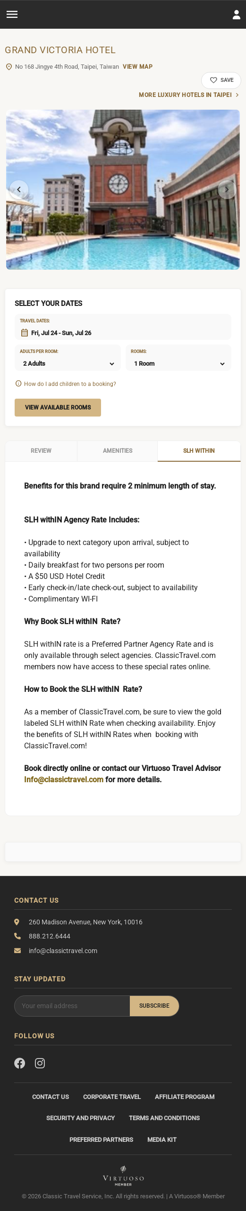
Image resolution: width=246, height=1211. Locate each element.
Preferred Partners (101, 1139)
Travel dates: (31, 321)
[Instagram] (40, 1064)
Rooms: (138, 351)
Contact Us (50, 1096)
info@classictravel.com (63, 950)
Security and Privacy (80, 1118)
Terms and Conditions (164, 1118)
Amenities (117, 451)
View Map (138, 67)
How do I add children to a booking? (70, 384)
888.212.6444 (49, 936)
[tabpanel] (123, 190)
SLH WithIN (199, 451)
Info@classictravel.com (63, 779)
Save (221, 80)
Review (41, 451)
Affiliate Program (184, 1096)
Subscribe (154, 1005)
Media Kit (162, 1139)
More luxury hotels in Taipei (185, 95)
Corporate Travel (112, 1096)
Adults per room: (31, 351)
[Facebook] (19, 1064)
